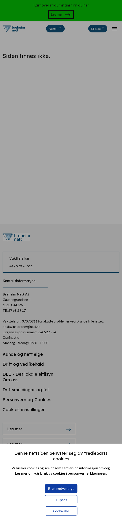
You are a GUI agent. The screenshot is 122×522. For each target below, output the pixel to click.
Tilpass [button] (61, 500)
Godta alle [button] (61, 511)
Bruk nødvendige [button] (61, 488)
